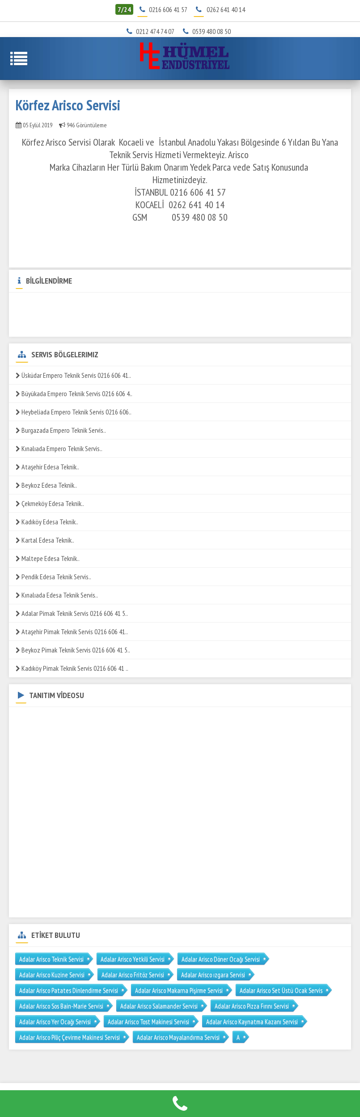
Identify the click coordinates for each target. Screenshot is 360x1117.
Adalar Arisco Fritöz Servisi (133, 975)
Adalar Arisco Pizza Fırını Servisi (252, 1006)
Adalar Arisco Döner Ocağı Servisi (221, 959)
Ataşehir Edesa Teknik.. (47, 466)
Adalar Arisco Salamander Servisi (159, 1006)
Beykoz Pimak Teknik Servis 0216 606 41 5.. (73, 649)
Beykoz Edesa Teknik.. (46, 485)
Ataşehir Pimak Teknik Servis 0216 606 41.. (72, 631)
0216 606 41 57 (168, 9)
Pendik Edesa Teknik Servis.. (53, 576)
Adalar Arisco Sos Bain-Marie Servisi (61, 1006)
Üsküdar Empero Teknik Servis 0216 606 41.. (73, 375)
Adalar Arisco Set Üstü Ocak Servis (281, 990)
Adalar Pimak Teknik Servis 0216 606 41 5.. (72, 613)
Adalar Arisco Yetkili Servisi (133, 959)
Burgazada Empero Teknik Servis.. (61, 430)
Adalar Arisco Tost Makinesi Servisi (148, 1021)
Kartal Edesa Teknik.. (45, 539)
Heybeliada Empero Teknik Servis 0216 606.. (73, 411)
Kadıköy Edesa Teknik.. (47, 521)
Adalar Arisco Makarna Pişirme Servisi (179, 990)
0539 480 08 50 (208, 31)
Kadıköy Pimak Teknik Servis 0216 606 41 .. (72, 668)
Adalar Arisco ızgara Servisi (213, 975)
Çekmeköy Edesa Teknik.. (50, 503)
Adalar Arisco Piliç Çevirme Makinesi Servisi (69, 1037)
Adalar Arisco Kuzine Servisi (52, 975)
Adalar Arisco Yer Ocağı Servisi (55, 1021)
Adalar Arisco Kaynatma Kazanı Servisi (252, 1021)
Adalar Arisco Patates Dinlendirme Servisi (68, 990)
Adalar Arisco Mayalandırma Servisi (178, 1037)
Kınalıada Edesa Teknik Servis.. (57, 594)
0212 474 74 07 (152, 31)
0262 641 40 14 (226, 9)
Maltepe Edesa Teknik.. (48, 558)
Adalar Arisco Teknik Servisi (51, 959)
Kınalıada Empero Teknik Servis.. (59, 448)
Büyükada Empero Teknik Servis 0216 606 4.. (74, 393)
